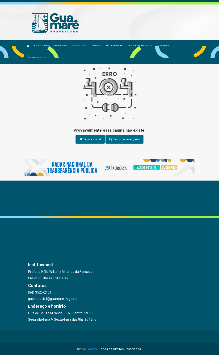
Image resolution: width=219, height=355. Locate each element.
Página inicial (90, 139)
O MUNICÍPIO (60, 46)
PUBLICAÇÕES (164, 46)
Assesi (93, 349)
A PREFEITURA (41, 46)
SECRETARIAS (79, 46)
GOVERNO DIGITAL (36, 58)
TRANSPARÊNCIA (114, 46)
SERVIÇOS (96, 46)
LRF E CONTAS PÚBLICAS (139, 46)
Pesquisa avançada (124, 139)
